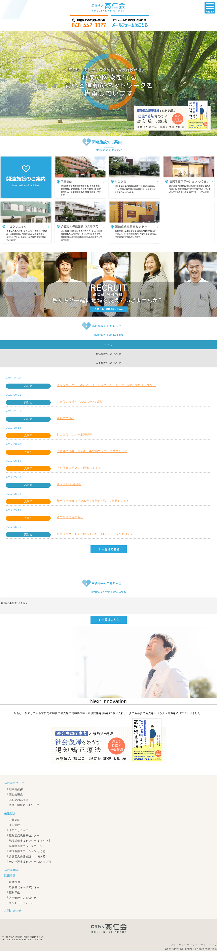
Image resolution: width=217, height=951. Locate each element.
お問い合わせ (13, 910)
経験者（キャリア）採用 (24, 887)
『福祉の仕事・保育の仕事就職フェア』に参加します (92, 451)
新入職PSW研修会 (69, 484)
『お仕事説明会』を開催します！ (79, 467)
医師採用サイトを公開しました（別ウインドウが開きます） (96, 533)
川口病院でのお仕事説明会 (74, 434)
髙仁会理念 (16, 794)
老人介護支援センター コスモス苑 (30, 861)
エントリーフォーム (21, 902)
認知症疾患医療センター (24, 835)
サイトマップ (209, 944)
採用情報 (10, 875)
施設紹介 (10, 813)
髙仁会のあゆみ (18, 799)
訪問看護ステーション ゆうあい (28, 851)
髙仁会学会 (11, 870)
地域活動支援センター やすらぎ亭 (30, 840)
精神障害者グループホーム (25, 845)
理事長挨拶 (16, 789)
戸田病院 (14, 819)
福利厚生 (14, 892)
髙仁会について (14, 783)
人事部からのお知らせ (23, 897)
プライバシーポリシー (184, 944)
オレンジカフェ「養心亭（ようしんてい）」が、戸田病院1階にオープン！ (106, 385)
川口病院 (14, 825)
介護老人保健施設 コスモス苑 (27, 856)
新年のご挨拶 (65, 418)
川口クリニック (18, 830)
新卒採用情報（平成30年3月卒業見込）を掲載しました (93, 500)
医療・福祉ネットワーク (24, 805)
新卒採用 (14, 882)
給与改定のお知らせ (70, 517)
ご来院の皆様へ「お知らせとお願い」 (82, 401)
